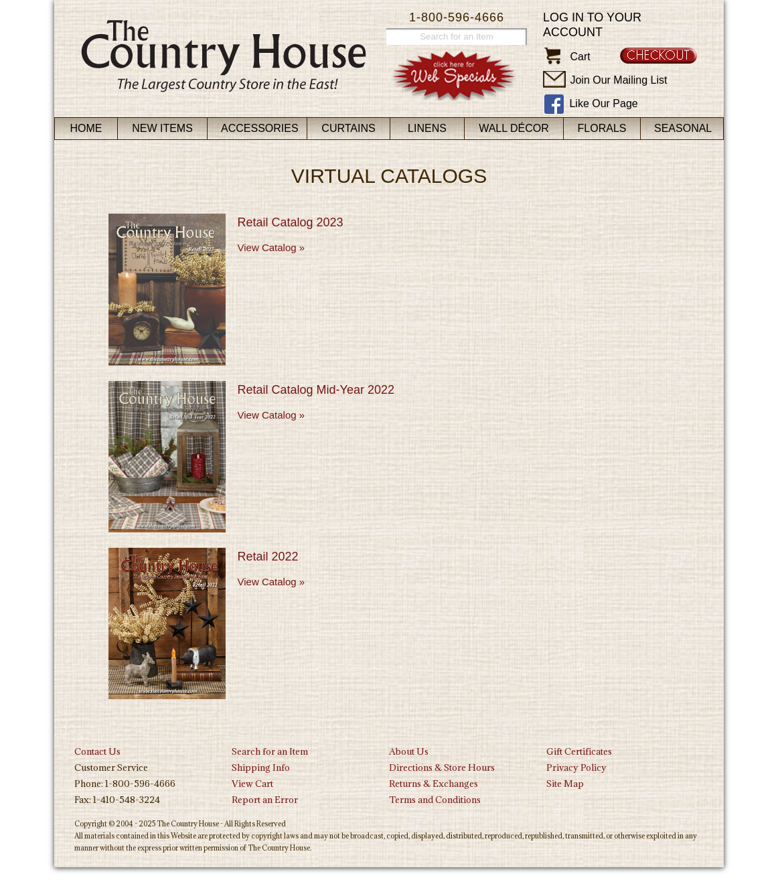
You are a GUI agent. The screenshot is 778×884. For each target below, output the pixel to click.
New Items (162, 128)
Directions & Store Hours (442, 767)
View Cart (252, 784)
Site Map (565, 784)
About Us (409, 751)
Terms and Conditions (435, 800)
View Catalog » (271, 247)
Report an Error (265, 800)
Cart (580, 56)
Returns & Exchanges (433, 784)
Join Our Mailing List (618, 80)
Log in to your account (592, 25)
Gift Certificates (579, 751)
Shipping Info (261, 767)
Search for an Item (270, 751)
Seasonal (683, 128)
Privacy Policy (576, 767)
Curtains (348, 128)
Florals (602, 128)
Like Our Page (603, 103)
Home (86, 128)
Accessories (260, 128)
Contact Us (97, 751)
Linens (427, 128)
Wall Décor (514, 128)
